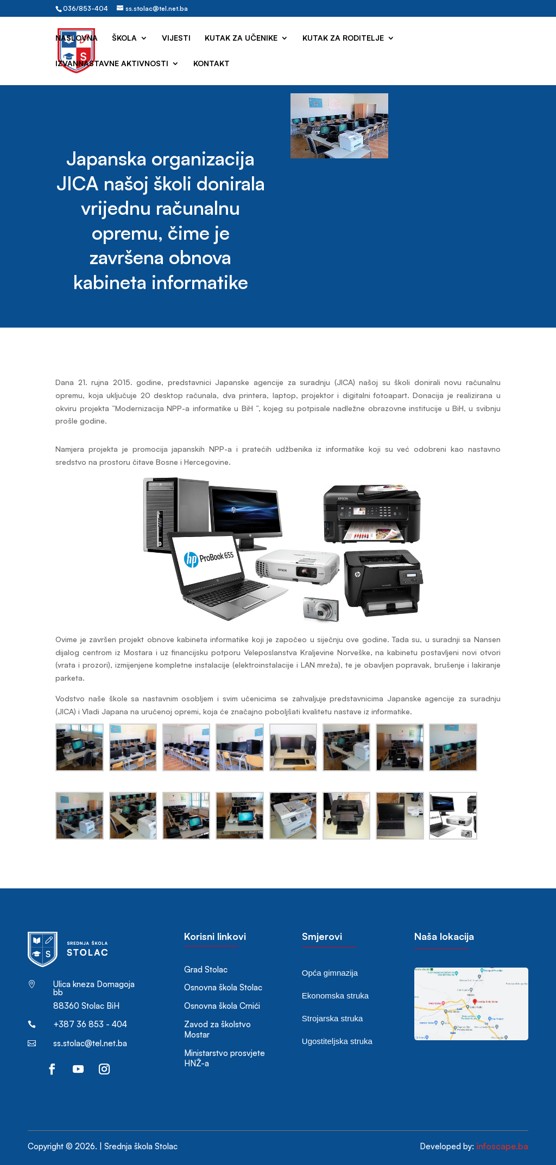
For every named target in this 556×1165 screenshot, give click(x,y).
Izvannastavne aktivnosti (111, 64)
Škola (124, 38)
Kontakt (211, 64)
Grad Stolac (206, 969)
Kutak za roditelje (343, 38)
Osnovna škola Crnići (222, 1006)
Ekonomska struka (335, 995)
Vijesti (176, 38)
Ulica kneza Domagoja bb (94, 988)
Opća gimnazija (330, 972)
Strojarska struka (332, 1018)
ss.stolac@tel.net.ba (90, 1043)
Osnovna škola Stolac (223, 987)
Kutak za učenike (241, 38)
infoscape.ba (502, 1146)
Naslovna (76, 38)
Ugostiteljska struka (337, 1041)
